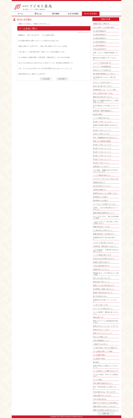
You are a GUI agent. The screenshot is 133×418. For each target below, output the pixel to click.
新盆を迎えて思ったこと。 (102, 282)
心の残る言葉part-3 (99, 38)
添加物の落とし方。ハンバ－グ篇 (104, 90)
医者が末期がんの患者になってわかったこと (105, 366)
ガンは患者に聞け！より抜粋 (102, 351)
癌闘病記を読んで (99, 182)
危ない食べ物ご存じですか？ (102, 86)
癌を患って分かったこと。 (102, 163)
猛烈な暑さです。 (99, 317)
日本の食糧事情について (101, 340)
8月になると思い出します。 (102, 278)
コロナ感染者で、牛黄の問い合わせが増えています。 (105, 250)
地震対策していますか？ (101, 166)
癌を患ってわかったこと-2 (102, 159)
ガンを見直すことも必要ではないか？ (105, 371)
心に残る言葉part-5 (99, 31)
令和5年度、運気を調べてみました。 (105, 246)
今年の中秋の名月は (100, 399)
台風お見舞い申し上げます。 (102, 395)
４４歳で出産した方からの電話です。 (105, 348)
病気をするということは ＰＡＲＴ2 (105, 326)
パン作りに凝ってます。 (101, 305)
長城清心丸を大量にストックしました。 (105, 300)
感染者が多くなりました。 (102, 269)
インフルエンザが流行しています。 (105, 204)
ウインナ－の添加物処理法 (102, 66)
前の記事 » (62, 79)
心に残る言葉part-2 (99, 42)
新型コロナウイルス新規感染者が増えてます (105, 321)
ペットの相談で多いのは (101, 118)
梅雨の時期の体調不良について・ (104, 213)
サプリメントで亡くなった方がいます (105, 179)
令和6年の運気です (99, 189)
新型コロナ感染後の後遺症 (102, 141)
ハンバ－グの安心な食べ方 (102, 63)
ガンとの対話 (97, 379)
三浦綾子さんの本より (100, 344)
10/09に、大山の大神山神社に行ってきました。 (105, 208)
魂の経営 (96, 362)
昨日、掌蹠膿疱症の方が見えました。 (105, 137)
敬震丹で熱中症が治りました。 (103, 292)
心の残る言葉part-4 (99, 34)
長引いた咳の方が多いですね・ (103, 93)
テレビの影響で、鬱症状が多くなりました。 (105, 313)
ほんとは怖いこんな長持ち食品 (103, 27)
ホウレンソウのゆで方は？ (102, 82)
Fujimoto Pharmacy (65, 416)
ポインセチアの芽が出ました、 (103, 308)
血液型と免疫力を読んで (101, 262)
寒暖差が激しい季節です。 (102, 24)
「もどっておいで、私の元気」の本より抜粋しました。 (105, 222)
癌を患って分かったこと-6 (102, 145)
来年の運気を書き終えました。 (103, 383)
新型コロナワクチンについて (102, 333)
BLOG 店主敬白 (90, 14)
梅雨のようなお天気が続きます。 (104, 285)
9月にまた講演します (100, 337)
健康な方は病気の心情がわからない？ (105, 410)
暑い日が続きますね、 (100, 296)
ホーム (20, 14)
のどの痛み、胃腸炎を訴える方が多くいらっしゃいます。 (105, 170)
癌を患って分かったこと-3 (102, 155)
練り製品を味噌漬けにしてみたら (104, 74)
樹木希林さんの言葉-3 (100, 200)
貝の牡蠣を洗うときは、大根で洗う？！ (104, 78)
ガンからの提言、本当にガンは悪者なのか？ (105, 375)
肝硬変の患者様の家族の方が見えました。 (105, 126)
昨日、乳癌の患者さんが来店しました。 (105, 387)
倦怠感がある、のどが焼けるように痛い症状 (105, 273)
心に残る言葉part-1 (99, 45)
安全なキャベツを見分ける (102, 70)
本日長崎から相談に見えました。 (104, 289)
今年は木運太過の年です (101, 266)
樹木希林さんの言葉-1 (100, 197)
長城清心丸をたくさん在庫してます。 (105, 193)
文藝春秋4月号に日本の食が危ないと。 (104, 238)
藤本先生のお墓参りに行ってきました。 (105, 58)
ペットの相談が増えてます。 (102, 255)
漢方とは (38, 14)
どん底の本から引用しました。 (103, 230)
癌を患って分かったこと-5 (102, 148)
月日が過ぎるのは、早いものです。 (105, 392)
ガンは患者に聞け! (99, 355)
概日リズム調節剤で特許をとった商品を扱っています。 (105, 101)
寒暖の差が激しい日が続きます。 (104, 234)
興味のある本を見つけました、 (103, 97)
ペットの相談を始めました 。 (103, 175)
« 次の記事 (45, 79)
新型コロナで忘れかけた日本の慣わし (105, 403)
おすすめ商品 (73, 14)
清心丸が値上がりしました (102, 186)
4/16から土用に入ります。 (102, 134)
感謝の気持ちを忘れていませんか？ (105, 406)
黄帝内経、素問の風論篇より (102, 111)
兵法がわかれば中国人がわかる (103, 258)
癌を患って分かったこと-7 (102, 130)
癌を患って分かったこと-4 (102, 152)
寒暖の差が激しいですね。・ (102, 227)
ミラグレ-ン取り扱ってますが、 (103, 242)
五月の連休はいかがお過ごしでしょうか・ (105, 106)
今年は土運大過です (100, 49)
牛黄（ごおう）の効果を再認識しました (105, 53)
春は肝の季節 (97, 114)
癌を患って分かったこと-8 (102, 121)
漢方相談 (55, 14)
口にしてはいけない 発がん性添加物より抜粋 (105, 217)
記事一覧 (106, 413)
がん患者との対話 (99, 358)
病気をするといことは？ (101, 329)
